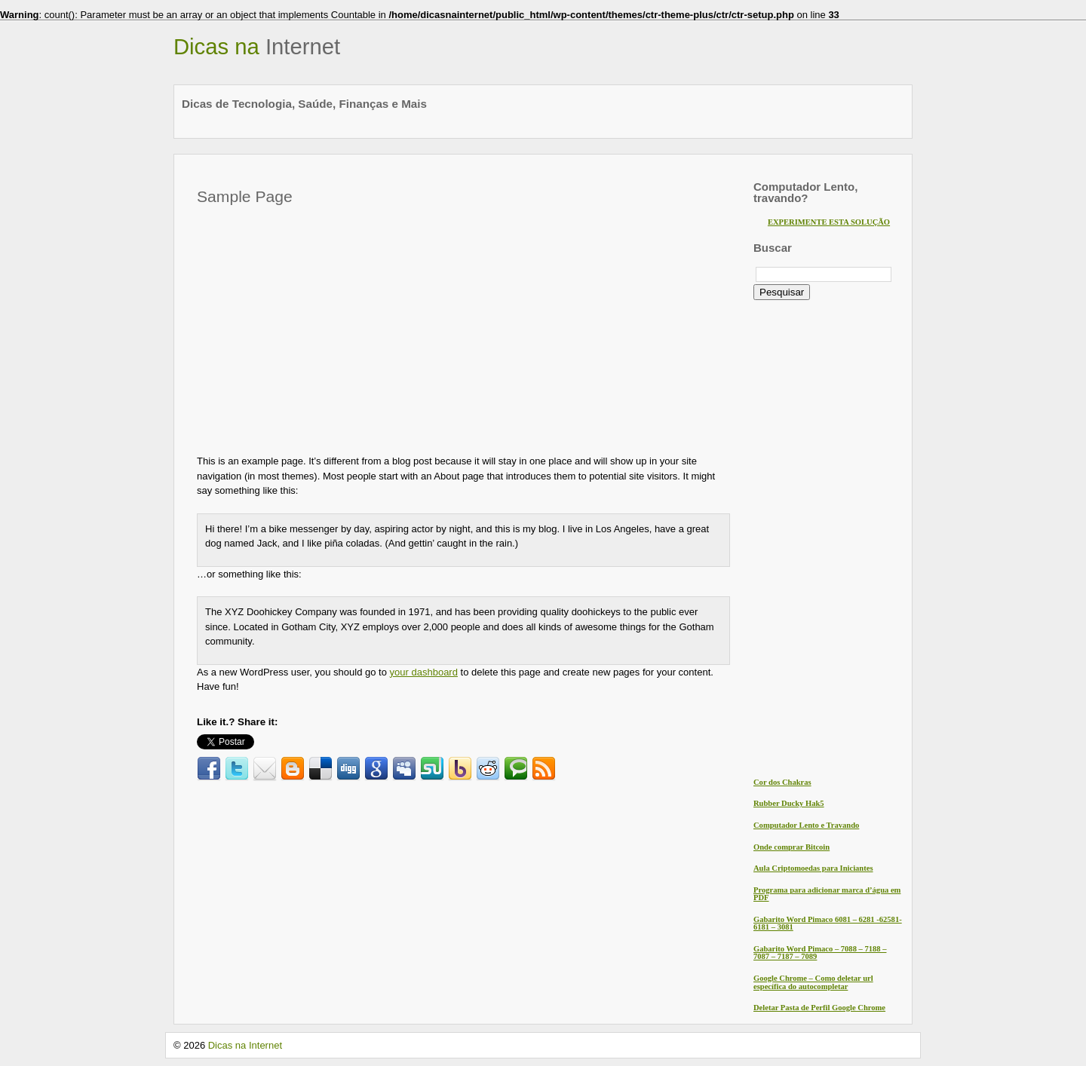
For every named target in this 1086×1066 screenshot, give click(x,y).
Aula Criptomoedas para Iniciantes (813, 868)
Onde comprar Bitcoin (791, 847)
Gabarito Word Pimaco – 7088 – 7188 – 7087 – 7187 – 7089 (819, 953)
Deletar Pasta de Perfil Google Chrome (819, 1007)
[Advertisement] (323, 325)
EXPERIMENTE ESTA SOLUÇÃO (829, 222)
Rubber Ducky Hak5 (788, 803)
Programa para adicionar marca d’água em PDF (826, 894)
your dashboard (424, 672)
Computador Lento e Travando (806, 825)
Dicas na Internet (245, 1045)
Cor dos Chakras (782, 782)
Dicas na (256, 47)
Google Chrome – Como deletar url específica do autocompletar (813, 982)
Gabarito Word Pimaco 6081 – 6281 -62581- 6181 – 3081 (827, 923)
